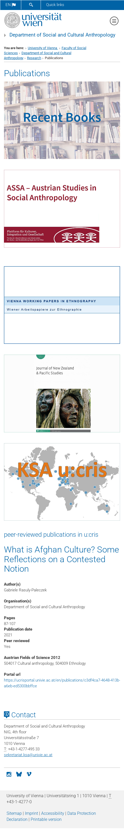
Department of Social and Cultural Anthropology (62, 35)
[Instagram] (9, 774)
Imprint (31, 813)
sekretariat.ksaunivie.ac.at (28, 755)
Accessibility (52, 813)
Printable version (46, 819)
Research (34, 58)
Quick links (55, 4)
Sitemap (14, 813)
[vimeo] (29, 774)
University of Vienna (43, 48)
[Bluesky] (19, 774)
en (11, 4)
